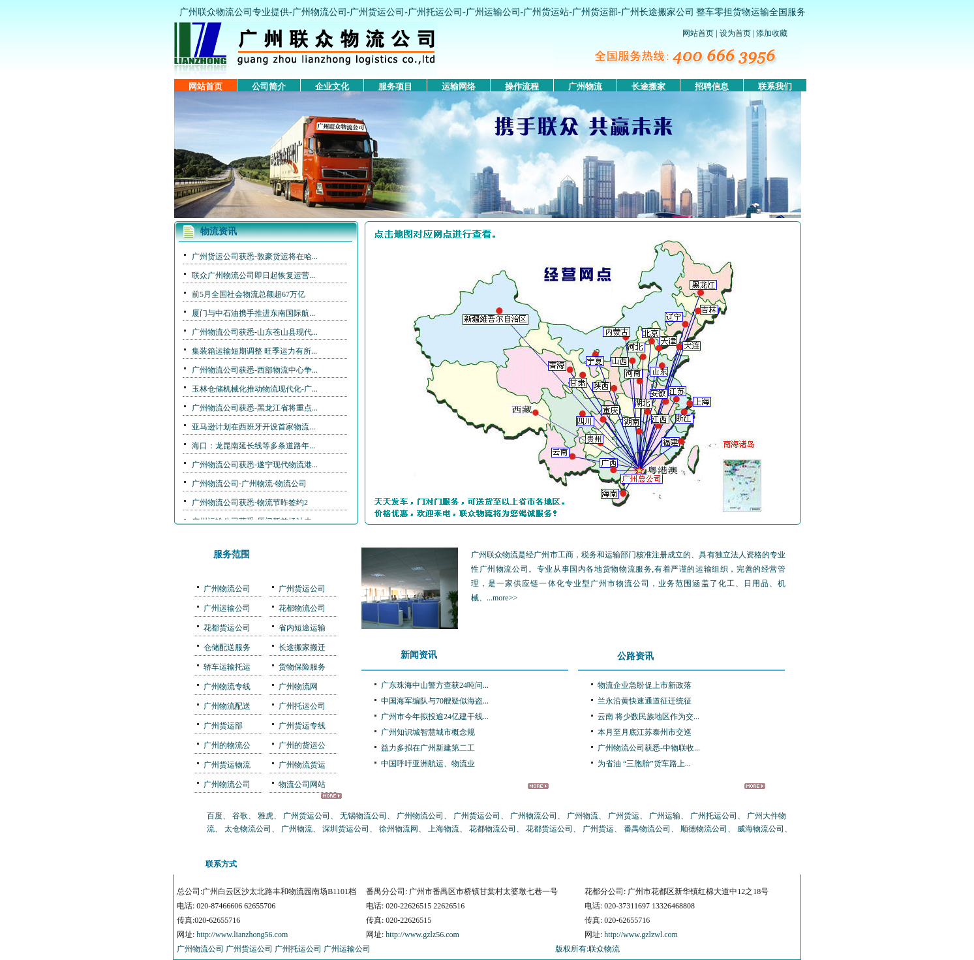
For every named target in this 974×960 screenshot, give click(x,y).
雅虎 (265, 815)
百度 (214, 815)
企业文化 (332, 86)
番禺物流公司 (647, 828)
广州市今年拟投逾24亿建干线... (435, 716)
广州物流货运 (302, 764)
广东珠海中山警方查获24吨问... (435, 685)
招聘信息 (712, 86)
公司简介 (269, 86)
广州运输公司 (493, 12)
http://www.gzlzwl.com (641, 934)
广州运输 (664, 815)
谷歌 (240, 815)
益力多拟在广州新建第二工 (428, 747)
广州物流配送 (227, 706)
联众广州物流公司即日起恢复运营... (253, 275)
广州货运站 (546, 12)
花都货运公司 (227, 627)
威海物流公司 (760, 828)
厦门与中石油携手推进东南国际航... (253, 313)
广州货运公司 (377, 12)
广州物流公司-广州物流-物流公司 (249, 483)
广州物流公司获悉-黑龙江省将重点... (255, 407)
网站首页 (698, 33)
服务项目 (395, 86)
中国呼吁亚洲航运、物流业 (428, 763)
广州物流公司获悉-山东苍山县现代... (255, 332)
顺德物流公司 (703, 828)
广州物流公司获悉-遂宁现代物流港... (255, 464)
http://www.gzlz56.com (422, 934)
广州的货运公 (302, 745)
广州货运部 (595, 12)
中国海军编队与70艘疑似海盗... (435, 700)
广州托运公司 (435, 12)
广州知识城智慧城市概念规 (428, 732)
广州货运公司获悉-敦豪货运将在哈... (255, 256)
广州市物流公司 (620, 583)
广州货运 (623, 815)
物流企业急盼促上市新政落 (645, 685)
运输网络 (459, 86)
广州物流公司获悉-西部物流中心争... (255, 370)
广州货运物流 (227, 764)
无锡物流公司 (363, 815)
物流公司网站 (302, 784)
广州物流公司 (319, 12)
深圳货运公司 (345, 828)
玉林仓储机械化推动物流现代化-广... (255, 389)
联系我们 (775, 86)
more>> (505, 597)
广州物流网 (298, 686)
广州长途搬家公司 (657, 12)
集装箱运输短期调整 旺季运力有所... (254, 351)
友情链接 (621, 864)
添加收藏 (771, 33)
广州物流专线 (227, 686)
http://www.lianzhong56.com (242, 934)
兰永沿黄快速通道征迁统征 (645, 700)
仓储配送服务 (227, 647)
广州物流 (585, 86)
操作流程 (522, 86)
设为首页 (735, 33)
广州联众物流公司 (215, 12)
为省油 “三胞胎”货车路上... (644, 763)
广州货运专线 (302, 725)
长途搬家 (648, 86)
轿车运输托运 (227, 667)
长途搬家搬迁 (302, 647)
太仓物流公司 (247, 828)
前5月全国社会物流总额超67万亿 (248, 294)
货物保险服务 (302, 667)
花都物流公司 (302, 608)
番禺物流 (400, 864)
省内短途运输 (302, 627)
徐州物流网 (398, 828)
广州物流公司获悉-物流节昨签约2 (250, 502)
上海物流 (443, 828)
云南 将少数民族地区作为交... (648, 716)
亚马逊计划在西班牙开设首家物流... (253, 426)
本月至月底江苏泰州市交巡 (645, 732)
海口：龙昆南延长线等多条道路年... (253, 445)
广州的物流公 (227, 745)
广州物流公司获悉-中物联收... (649, 747)
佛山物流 (437, 864)
